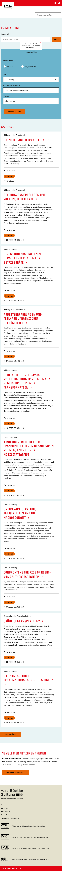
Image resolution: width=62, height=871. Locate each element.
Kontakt (3, 805)
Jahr (31, 78)
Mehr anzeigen (10, 734)
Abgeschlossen (30, 66)
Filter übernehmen (14, 111)
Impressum (4, 811)
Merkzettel (4, 808)
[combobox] (45, 14)
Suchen (56, 39)
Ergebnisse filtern (31, 52)
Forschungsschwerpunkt (31, 88)
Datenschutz (5, 815)
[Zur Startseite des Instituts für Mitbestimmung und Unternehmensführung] (8, 8)
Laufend (10, 66)
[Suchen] (58, 14)
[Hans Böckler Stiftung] (12, 798)
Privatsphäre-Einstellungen (10, 818)
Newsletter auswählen (14, 772)
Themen (31, 99)
